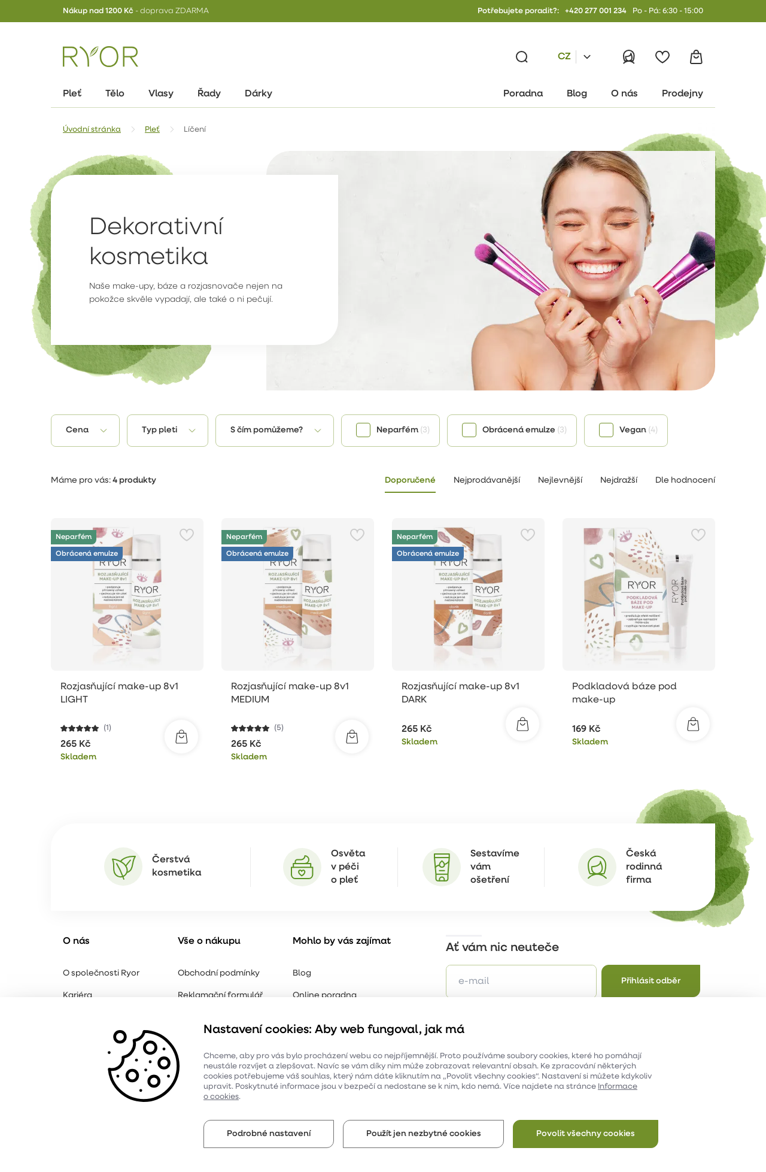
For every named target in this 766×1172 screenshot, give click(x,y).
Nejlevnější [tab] (560, 480)
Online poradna (325, 995)
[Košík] (696, 57)
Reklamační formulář (220, 995)
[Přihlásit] (629, 57)
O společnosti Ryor (101, 973)
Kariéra (77, 995)
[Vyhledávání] (522, 57)
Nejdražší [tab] (618, 480)
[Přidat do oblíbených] (187, 535)
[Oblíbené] (662, 57)
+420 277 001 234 (596, 11)
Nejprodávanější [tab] (487, 480)
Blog (302, 973)
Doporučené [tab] (410, 480)
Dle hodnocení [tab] (685, 480)
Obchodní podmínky (219, 973)
